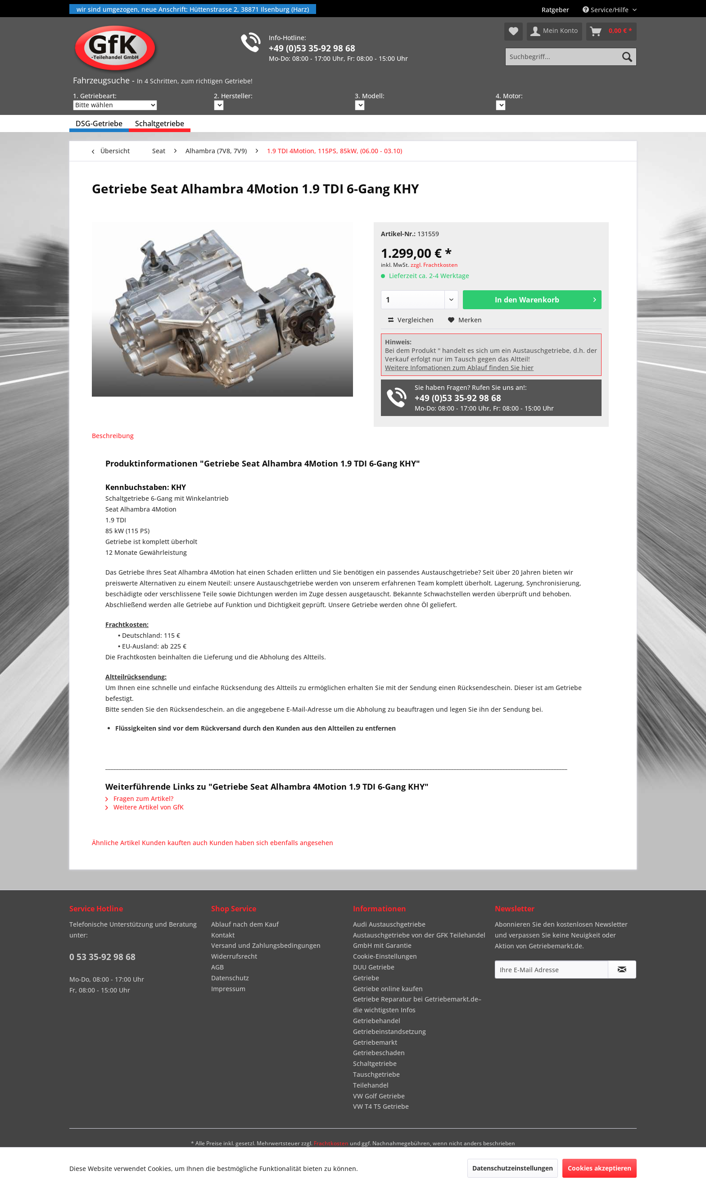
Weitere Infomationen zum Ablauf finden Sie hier (459, 367)
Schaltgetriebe (375, 1063)
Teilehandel (371, 1085)
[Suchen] (627, 57)
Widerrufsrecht (234, 956)
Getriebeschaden (379, 1052)
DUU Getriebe (373, 967)
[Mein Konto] (554, 32)
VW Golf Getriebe (379, 1096)
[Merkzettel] (513, 32)
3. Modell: (370, 95)
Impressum (228, 988)
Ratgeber (555, 9)
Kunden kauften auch (175, 842)
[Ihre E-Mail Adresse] (551, 969)
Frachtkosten (331, 1143)
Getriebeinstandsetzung (389, 1031)
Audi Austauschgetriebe (389, 924)
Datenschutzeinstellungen (512, 1168)
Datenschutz (230, 978)
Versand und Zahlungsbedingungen (266, 945)
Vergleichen (411, 320)
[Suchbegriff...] (571, 57)
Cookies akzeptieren (599, 1168)
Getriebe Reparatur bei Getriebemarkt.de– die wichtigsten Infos (417, 1004)
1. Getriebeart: (95, 95)
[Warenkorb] (611, 32)
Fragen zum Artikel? (139, 798)
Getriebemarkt (375, 1042)
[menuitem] (555, 9)
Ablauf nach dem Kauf (245, 924)
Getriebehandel (376, 1020)
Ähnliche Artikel (116, 842)
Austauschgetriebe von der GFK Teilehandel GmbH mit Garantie (419, 940)
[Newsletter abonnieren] (622, 969)
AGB (217, 967)
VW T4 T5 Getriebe (381, 1106)
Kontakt (223, 935)
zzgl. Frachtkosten (434, 265)
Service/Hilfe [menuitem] (606, 9)
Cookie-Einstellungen (385, 956)
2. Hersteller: (233, 95)
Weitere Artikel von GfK (144, 807)
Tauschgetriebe (376, 1074)
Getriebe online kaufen (388, 988)
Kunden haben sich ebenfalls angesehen (271, 842)
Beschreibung (113, 435)
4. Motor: (509, 95)
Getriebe (366, 978)
